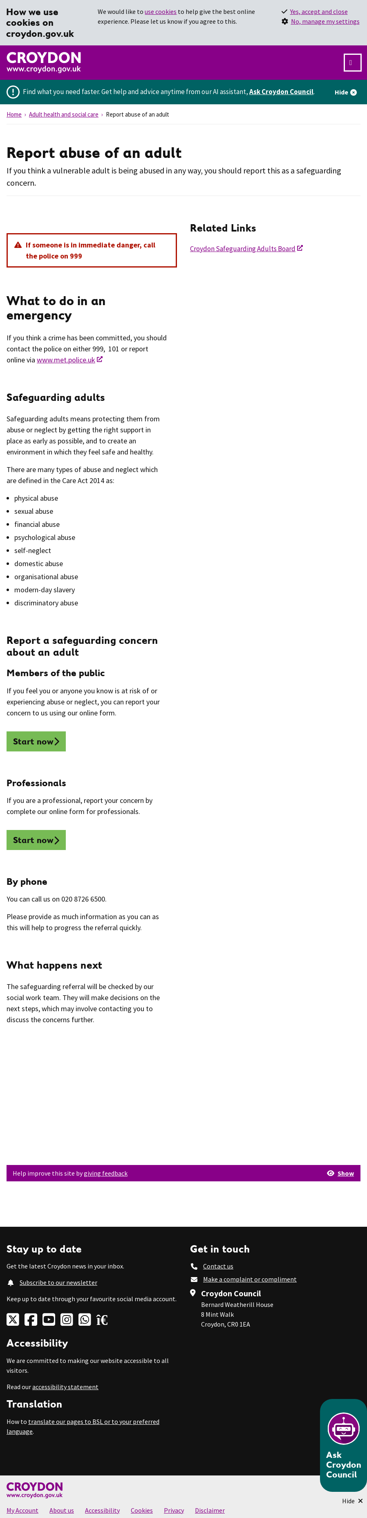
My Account (22, 1510)
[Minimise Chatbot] (352, 1501)
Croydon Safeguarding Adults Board (242, 248)
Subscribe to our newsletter (58, 1282)
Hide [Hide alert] (341, 92)
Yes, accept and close (319, 11)
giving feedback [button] (106, 1173)
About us (61, 1510)
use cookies (161, 11)
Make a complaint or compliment (250, 1279)
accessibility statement (65, 1387)
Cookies (142, 1510)
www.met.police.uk (66, 359)
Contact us (218, 1266)
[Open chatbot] (343, 1445)
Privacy (174, 1510)
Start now (33, 741)
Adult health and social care (63, 114)
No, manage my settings (325, 21)
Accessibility (102, 1510)
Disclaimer (210, 1510)
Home (14, 114)
